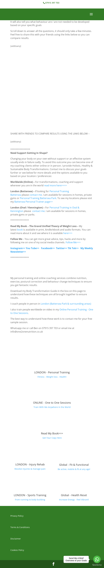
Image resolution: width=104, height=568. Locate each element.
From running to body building (30, 499)
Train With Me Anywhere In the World (52, 407)
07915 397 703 (52, 2)
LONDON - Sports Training (30, 495)
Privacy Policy (16, 515)
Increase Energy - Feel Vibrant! (74, 499)
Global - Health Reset (74, 495)
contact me (35, 194)
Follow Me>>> (73, 242)
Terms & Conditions (20, 527)
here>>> (68, 233)
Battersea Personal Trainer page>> (33, 201)
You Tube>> (32, 248)
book (20, 229)
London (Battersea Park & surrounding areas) (66, 303)
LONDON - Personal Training (52, 372)
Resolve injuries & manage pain (30, 468)
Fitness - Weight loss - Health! (52, 376)
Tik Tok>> (73, 248)
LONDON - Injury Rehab (30, 464)
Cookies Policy (17, 550)
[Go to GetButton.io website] (97, 565)
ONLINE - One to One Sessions (52, 402)
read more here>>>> (55, 185)
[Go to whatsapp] (97, 559)
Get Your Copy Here (52, 437)
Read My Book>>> (52, 433)
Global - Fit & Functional (74, 464)
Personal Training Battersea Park (38, 198)
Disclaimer (15, 538)
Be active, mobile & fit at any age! (74, 469)
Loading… (52, 88)
